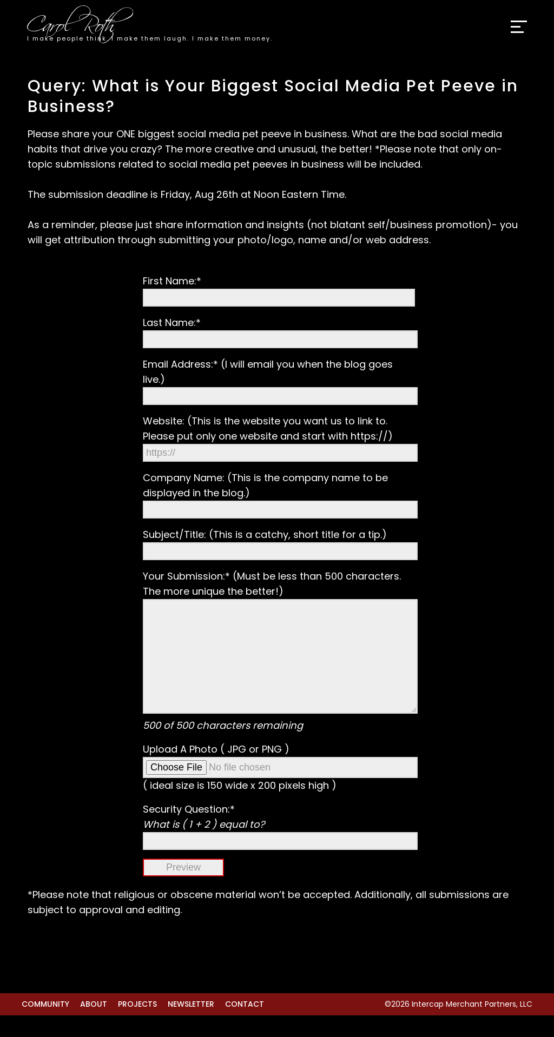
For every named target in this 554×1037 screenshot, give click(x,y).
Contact (244, 1025)
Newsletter (191, 1025)
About (93, 1025)
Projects (137, 1025)
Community (45, 1025)
